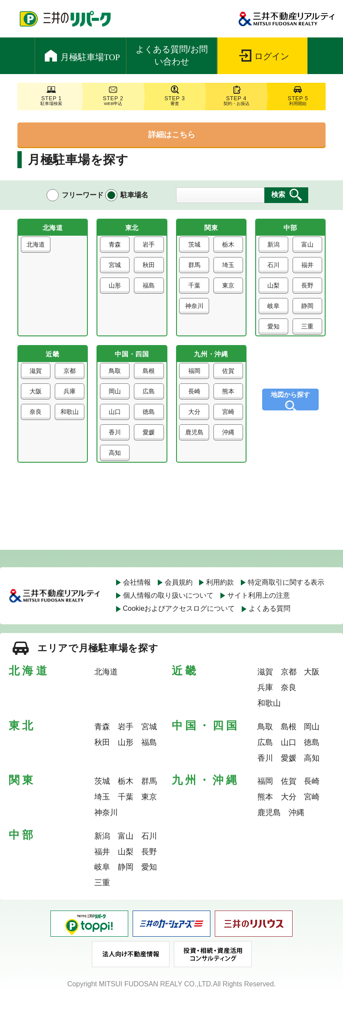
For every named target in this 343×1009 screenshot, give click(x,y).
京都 (69, 381)
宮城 (116, 268)
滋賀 (36, 381)
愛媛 (148, 442)
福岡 (195, 381)
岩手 (148, 248)
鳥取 (116, 381)
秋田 (148, 268)
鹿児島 (195, 445)
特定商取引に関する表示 (286, 596)
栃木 (227, 248)
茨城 (195, 248)
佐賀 (227, 381)
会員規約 (179, 596)
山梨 (274, 289)
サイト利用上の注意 (258, 609)
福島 (148, 289)
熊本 (227, 401)
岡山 (116, 401)
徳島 (148, 422)
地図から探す (290, 401)
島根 (148, 381)
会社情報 (137, 596)
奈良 (36, 422)
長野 (306, 289)
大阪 (36, 401)
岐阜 (274, 309)
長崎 (195, 401)
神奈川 (195, 312)
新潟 (274, 248)
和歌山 (69, 425)
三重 (306, 330)
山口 (116, 422)
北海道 (36, 251)
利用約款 (220, 596)
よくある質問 (269, 622)
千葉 (195, 289)
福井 (306, 268)
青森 (116, 248)
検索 (278, 194)
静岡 (306, 309)
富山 (306, 248)
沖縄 (227, 442)
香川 (116, 442)
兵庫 (69, 401)
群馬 (195, 268)
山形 (116, 289)
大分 (195, 422)
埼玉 (227, 268)
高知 (116, 463)
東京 (227, 289)
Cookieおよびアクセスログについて (179, 622)
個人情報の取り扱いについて (168, 609)
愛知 (274, 330)
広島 (148, 401)
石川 (274, 268)
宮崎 (227, 422)
